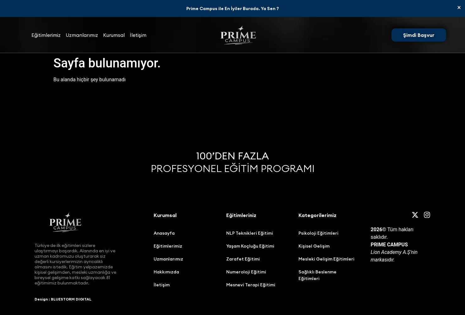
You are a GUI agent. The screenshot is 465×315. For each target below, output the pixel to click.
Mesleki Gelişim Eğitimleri (326, 259)
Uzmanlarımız (82, 35)
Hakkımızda (166, 272)
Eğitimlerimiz (46, 35)
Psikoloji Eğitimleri (318, 233)
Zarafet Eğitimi (243, 259)
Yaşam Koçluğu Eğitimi (250, 246)
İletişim (138, 35)
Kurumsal (114, 35)
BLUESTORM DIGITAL (71, 299)
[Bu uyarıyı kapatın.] (459, 7)
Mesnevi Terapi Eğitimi (250, 285)
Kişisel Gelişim (314, 246)
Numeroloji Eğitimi (246, 272)
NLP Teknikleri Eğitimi (249, 233)
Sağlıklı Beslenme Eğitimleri (317, 275)
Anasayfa (164, 233)
